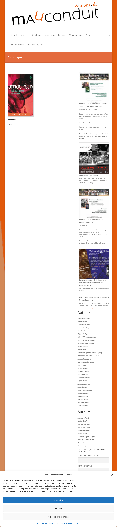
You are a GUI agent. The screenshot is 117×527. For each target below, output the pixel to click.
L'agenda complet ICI (86, 309)
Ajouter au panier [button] (19, 114)
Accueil (14, 35)
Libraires (62, 35)
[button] (112, 474)
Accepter (58, 500)
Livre (85, 180)
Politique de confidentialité (67, 523)
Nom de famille (85, 465)
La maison (24, 35)
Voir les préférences (58, 516)
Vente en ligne (76, 35)
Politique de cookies (45, 523)
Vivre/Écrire (50, 35)
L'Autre (81, 180)
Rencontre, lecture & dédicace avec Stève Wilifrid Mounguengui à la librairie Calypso (92, 282)
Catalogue (37, 35)
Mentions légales (35, 44)
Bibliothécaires (17, 44)
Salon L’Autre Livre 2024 (88, 175)
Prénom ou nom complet (89, 455)
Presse (89, 35)
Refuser (59, 508)
